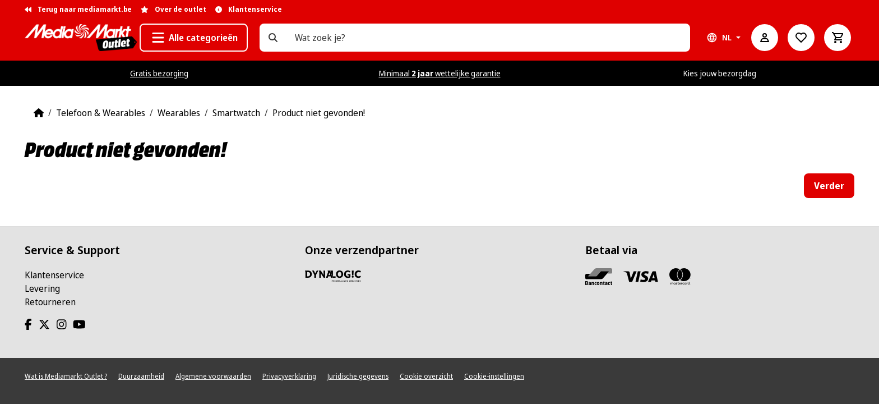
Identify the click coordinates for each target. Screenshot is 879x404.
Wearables (179, 113)
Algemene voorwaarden (213, 376)
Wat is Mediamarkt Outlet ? (66, 376)
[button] (194, 38)
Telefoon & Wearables (100, 113)
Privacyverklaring (289, 376)
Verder (829, 186)
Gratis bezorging (159, 73)
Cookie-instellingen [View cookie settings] (494, 376)
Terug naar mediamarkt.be (78, 9)
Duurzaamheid (141, 376)
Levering (42, 288)
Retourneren (50, 302)
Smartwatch (236, 113)
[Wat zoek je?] (273, 38)
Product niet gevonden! (318, 113)
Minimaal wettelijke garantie (440, 73)
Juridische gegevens (357, 376)
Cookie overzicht (426, 376)
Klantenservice (54, 275)
